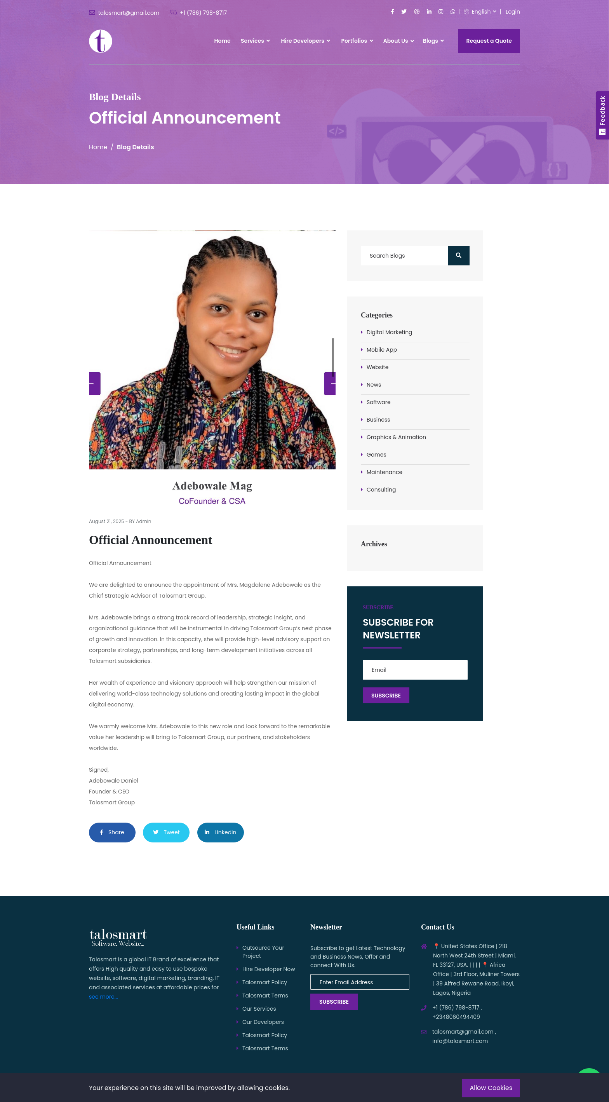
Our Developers (263, 1022)
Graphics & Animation (396, 437)
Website (377, 367)
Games (376, 455)
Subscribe (334, 1002)
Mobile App (382, 350)
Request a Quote (489, 41)
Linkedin (221, 832)
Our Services (259, 1009)
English (477, 12)
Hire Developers (305, 41)
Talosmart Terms (265, 995)
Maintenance (384, 472)
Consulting (381, 489)
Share (112, 832)
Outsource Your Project (263, 952)
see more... (103, 997)
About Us (395, 41)
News (374, 385)
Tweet (166, 832)
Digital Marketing (389, 332)
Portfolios (357, 41)
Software (379, 402)
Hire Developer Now (268, 969)
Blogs (433, 41)
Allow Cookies (491, 1087)
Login (513, 12)
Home (222, 41)
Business (378, 420)
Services (255, 41)
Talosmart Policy (264, 982)
